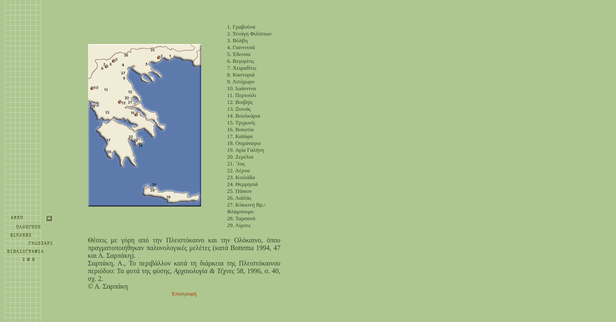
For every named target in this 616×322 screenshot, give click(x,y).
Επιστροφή (184, 293)
